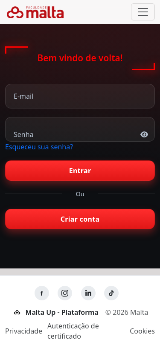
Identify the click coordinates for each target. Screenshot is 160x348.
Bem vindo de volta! (80, 58)
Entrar (80, 170)
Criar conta (80, 219)
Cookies (142, 331)
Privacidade (23, 331)
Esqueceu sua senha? (39, 146)
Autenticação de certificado (73, 331)
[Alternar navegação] (143, 11)
